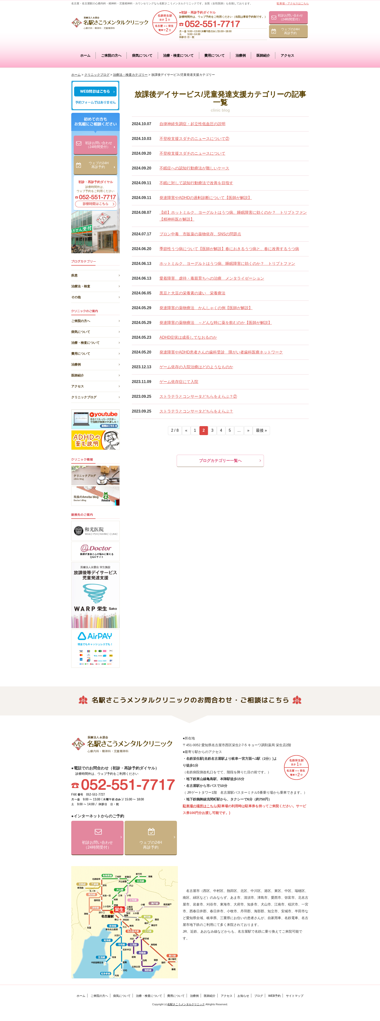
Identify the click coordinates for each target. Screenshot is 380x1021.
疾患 (95, 274)
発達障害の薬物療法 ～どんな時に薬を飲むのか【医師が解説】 (215, 323)
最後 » (261, 430)
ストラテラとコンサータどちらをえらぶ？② (198, 396)
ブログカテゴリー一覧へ (220, 461)
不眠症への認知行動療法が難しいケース (194, 168)
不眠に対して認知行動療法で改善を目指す (196, 183)
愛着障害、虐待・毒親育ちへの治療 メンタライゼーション (211, 278)
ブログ (258, 996)
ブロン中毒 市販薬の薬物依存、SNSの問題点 (200, 234)
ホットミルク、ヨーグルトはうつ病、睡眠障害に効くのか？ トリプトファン (227, 263)
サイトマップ (294, 996)
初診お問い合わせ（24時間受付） (290, 17)
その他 (95, 296)
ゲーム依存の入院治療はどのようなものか (196, 367)
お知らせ (243, 996)
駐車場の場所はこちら (200, 806)
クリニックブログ (95, 396)
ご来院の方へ (111, 55)
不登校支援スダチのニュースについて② (194, 139)
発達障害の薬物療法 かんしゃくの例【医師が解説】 (206, 308)
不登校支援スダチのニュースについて (192, 153)
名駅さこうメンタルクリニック (186, 1004)
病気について (142, 55)
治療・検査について (178, 55)
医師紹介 (263, 55)
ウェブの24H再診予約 (290, 31)
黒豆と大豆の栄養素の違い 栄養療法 (192, 293)
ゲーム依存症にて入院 (178, 382)
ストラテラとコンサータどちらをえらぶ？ (196, 411)
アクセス (287, 55)
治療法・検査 (95, 285)
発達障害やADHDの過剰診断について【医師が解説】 (205, 198)
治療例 (241, 55)
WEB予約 (274, 996)
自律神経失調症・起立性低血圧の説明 (192, 124)
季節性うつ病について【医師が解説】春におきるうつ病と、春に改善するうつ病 (229, 249)
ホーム (85, 55)
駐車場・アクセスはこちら (293, 3)
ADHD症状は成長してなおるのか (188, 337)
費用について (214, 55)
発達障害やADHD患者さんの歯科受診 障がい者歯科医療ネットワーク (221, 352)
